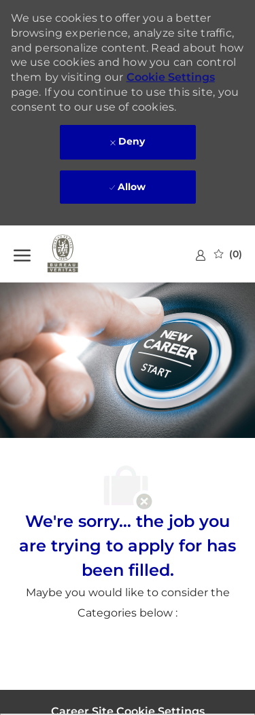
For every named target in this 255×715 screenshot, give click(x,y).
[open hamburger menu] (22, 254)
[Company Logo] (81, 254)
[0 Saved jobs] (228, 254)
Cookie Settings (170, 77)
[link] (200, 255)
